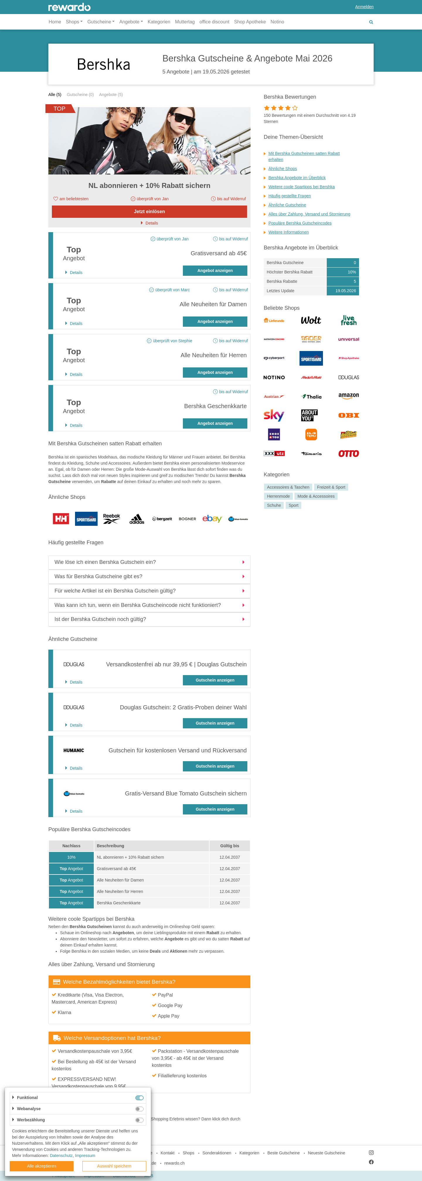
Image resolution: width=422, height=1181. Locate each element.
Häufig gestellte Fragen (289, 196)
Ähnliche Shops (282, 168)
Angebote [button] (129, 21)
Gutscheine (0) (80, 94)
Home (55, 21)
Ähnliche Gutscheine (287, 205)
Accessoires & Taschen (288, 487)
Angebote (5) (111, 94)
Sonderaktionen (217, 1153)
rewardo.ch (174, 1163)
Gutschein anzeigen (215, 680)
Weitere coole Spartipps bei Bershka (301, 186)
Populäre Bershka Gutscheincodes (300, 223)
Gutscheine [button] (99, 21)
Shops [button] (72, 21)
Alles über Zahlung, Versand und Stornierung (309, 214)
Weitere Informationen (288, 232)
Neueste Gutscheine (326, 1153)
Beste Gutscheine (284, 1153)
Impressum (85, 1155)
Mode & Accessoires (316, 496)
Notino (277, 21)
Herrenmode (278, 496)
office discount (214, 21)
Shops (188, 1153)
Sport (293, 505)
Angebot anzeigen (215, 270)
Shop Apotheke (250, 21)
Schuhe (274, 505)
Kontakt (167, 1153)
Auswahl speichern (114, 1166)
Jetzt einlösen (149, 211)
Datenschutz (61, 1155)
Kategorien (159, 21)
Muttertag (185, 21)
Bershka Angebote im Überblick (297, 177)
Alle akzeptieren (41, 1166)
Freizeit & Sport (331, 487)
